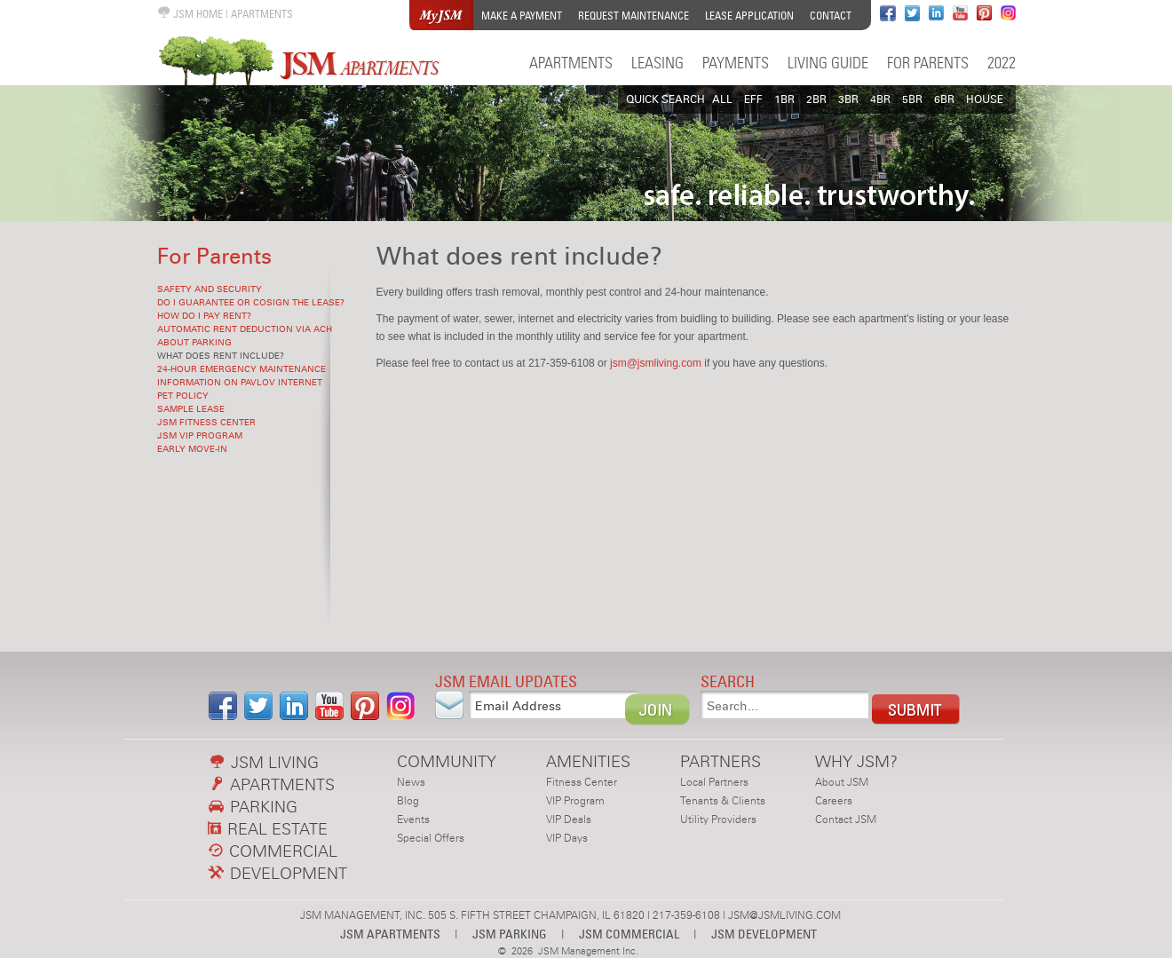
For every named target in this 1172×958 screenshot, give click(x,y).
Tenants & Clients (722, 801)
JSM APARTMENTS (390, 933)
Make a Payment (521, 15)
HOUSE (984, 99)
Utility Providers (718, 819)
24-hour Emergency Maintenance (241, 369)
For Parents (928, 62)
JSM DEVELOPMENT (764, 933)
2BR (816, 99)
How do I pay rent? (204, 316)
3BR (848, 99)
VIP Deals (568, 819)
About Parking (194, 342)
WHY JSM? (856, 761)
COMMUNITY (446, 761)
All (722, 99)
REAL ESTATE (268, 828)
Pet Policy (183, 396)
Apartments (571, 62)
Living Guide (828, 62)
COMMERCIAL (273, 851)
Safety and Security (209, 289)
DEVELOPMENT (278, 873)
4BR (880, 99)
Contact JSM (845, 819)
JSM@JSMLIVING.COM (784, 915)
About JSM (841, 782)
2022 (1001, 62)
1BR (784, 99)
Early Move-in (192, 449)
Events (413, 819)
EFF (753, 99)
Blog (408, 801)
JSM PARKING (509, 933)
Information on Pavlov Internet (239, 382)
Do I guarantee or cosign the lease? (250, 302)
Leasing (657, 62)
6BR (944, 99)
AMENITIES (588, 761)
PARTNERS (720, 761)
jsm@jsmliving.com (655, 363)
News (411, 782)
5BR (912, 99)
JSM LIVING (264, 762)
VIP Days (567, 838)
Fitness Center (581, 782)
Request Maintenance (633, 15)
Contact (830, 15)
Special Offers (430, 838)
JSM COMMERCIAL (629, 933)
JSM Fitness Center (206, 422)
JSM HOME (190, 13)
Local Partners (714, 782)
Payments (735, 62)
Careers (833, 801)
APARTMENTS (262, 13)
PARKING (253, 806)
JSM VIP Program (199, 436)
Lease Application (749, 15)
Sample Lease (191, 409)
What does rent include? (220, 356)
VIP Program (575, 801)
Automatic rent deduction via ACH (244, 329)
